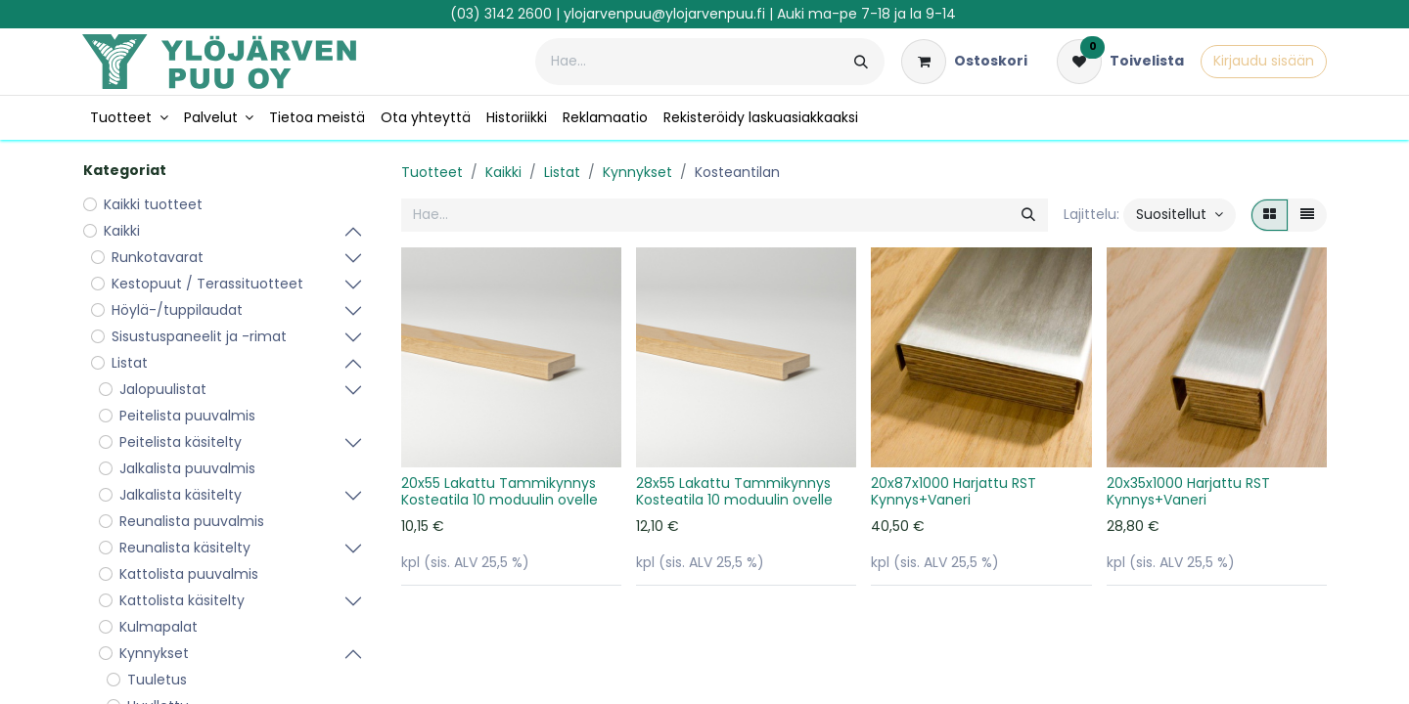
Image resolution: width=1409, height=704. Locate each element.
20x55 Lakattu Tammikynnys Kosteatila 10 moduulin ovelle (499, 491)
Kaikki (503, 172)
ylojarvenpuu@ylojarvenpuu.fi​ (664, 13)
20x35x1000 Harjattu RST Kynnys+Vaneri (1188, 491)
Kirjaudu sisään (1263, 60)
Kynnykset (637, 172)
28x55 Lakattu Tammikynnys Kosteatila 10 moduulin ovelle (734, 491)
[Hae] (861, 61)
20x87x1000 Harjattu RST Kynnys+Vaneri (953, 491)
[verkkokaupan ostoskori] (964, 61)
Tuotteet (432, 172)
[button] (1179, 215)
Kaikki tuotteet (153, 204)
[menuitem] (129, 118)
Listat (562, 172)
